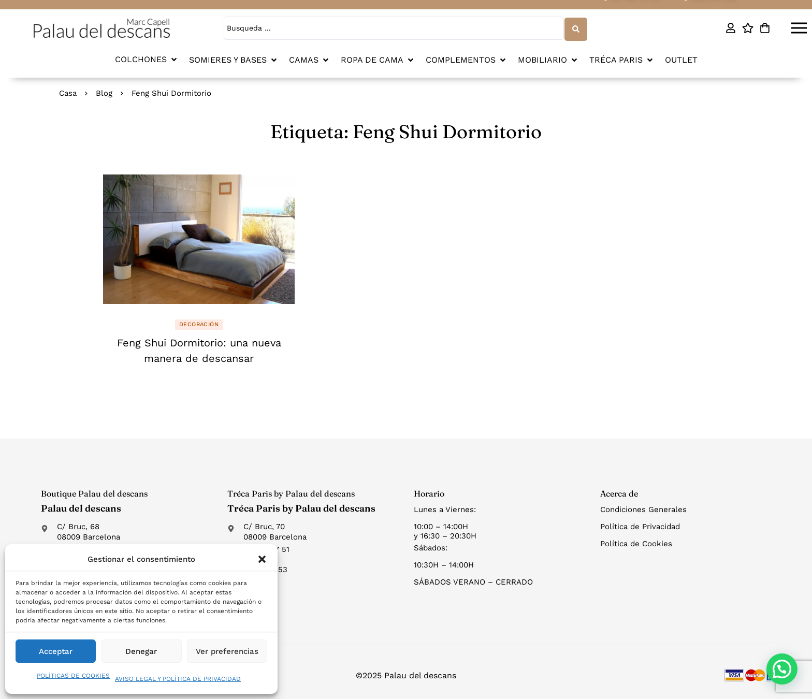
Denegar (141, 651)
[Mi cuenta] (730, 28)
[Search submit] (575, 27)
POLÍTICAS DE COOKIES (73, 675)
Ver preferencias (227, 651)
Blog (104, 92)
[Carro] (764, 28)
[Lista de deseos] (747, 28)
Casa (68, 92)
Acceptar (55, 651)
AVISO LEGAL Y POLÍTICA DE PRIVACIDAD (178, 678)
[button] (262, 559)
